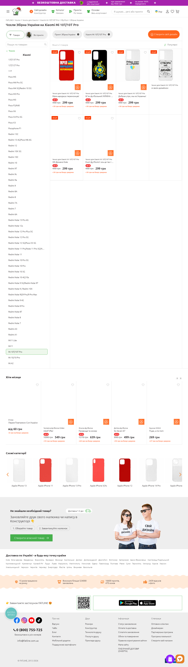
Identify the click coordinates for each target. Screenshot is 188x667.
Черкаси (24, 567)
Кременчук (27, 563)
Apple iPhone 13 (19, 485)
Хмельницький (12, 567)
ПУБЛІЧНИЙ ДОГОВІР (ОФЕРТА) (128, 649)
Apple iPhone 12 (124, 485)
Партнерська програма (162, 632)
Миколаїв (86, 563)
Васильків (87, 567)
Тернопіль (136, 563)
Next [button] (180, 378)
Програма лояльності (161, 636)
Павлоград (104, 563)
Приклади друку (92, 640)
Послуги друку (92, 636)
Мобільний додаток (61, 640)
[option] (23, 413)
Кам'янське (69, 559)
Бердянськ (28, 559)
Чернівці (42, 567)
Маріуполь (63, 563)
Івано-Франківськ (138, 559)
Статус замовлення (127, 623)
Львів (54, 563)
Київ (8, 559)
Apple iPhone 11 (45, 485)
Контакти (56, 636)
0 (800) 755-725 (29, 630)
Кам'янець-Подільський (158, 559)
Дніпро (79, 559)
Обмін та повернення (128, 636)
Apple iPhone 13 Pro (72, 485)
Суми (128, 563)
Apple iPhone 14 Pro (151, 485)
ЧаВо (54, 627)
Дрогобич (102, 559)
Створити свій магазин (162, 640)
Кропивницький (13, 563)
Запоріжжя (124, 559)
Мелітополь (74, 563)
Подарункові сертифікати (64, 644)
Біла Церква (16, 559)
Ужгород (147, 563)
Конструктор (91, 627)
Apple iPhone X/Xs (98, 485)
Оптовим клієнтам (160, 623)
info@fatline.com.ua (27, 640)
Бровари (50, 559)
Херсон (163, 563)
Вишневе (78, 567)
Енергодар (53, 567)
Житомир (113, 559)
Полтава (114, 563)
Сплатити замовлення (128, 632)
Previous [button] (177, 378)
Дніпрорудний (90, 559)
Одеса (94, 563)
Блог (54, 632)
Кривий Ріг (38, 563)
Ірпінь (69, 567)
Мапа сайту (123, 644)
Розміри (89, 623)
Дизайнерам (157, 627)
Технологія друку (93, 632)
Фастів (62, 567)
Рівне (122, 563)
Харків (155, 563)
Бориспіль (39, 559)
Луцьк (47, 563)
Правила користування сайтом (132, 640)
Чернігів (33, 567)
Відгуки (55, 623)
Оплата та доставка (127, 627)
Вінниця (59, 559)
